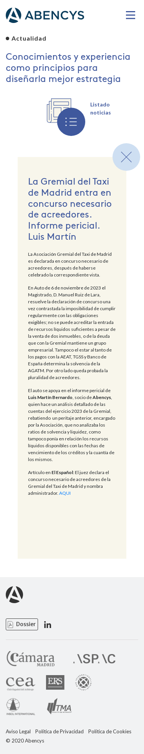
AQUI (65, 493)
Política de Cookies (109, 731)
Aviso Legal (18, 731)
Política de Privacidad (59, 731)
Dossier (26, 624)
